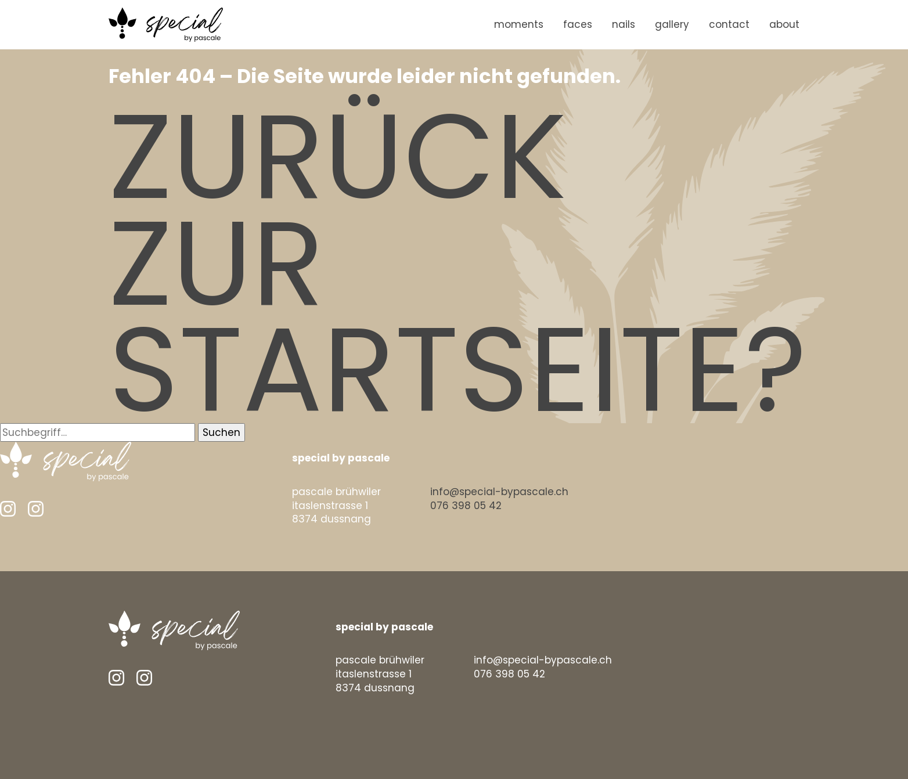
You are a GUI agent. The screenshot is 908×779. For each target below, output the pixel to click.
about (784, 24)
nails (623, 24)
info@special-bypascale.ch (499, 492)
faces (577, 24)
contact (729, 24)
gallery (672, 24)
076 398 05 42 (466, 506)
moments (518, 24)
